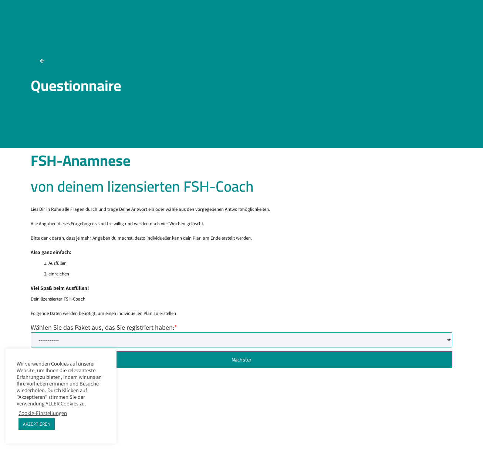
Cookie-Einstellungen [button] (42, 413)
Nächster (241, 359)
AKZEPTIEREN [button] (36, 424)
